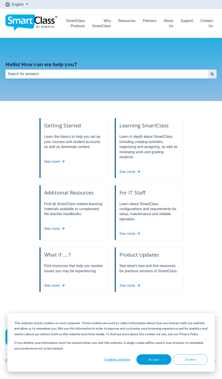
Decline (190, 359)
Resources (126, 21)
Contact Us (206, 23)
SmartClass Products (75, 23)
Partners (149, 21)
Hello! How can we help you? (41, 64)
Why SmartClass (101, 23)
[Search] (212, 74)
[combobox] (106, 74)
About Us (168, 23)
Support (187, 21)
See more (52, 161)
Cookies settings (117, 359)
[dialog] (111, 342)
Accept (154, 359)
